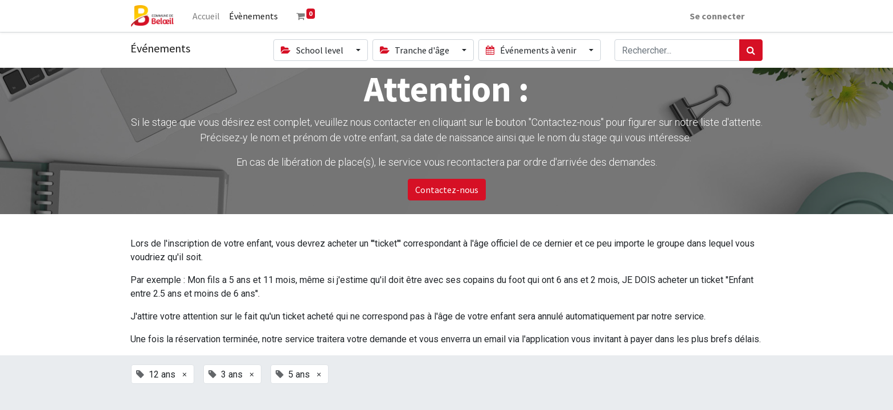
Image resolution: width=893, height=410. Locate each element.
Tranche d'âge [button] (415, 50)
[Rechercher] (751, 50)
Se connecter (717, 16)
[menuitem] (206, 16)
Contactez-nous (446, 189)
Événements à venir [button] (531, 50)
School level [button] (313, 50)
